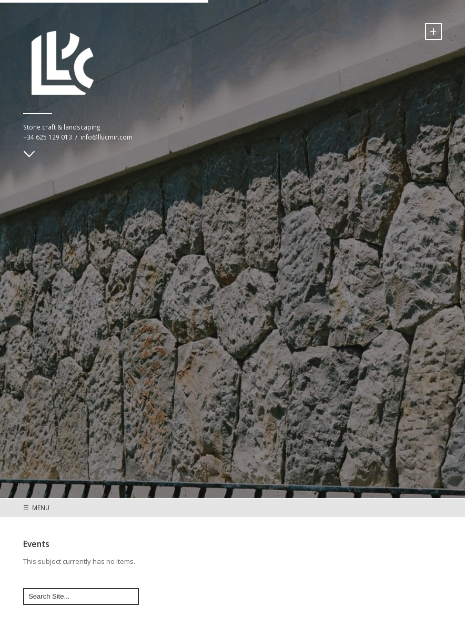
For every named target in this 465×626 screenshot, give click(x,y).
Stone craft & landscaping (61, 127)
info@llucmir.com (106, 137)
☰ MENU (36, 507)
